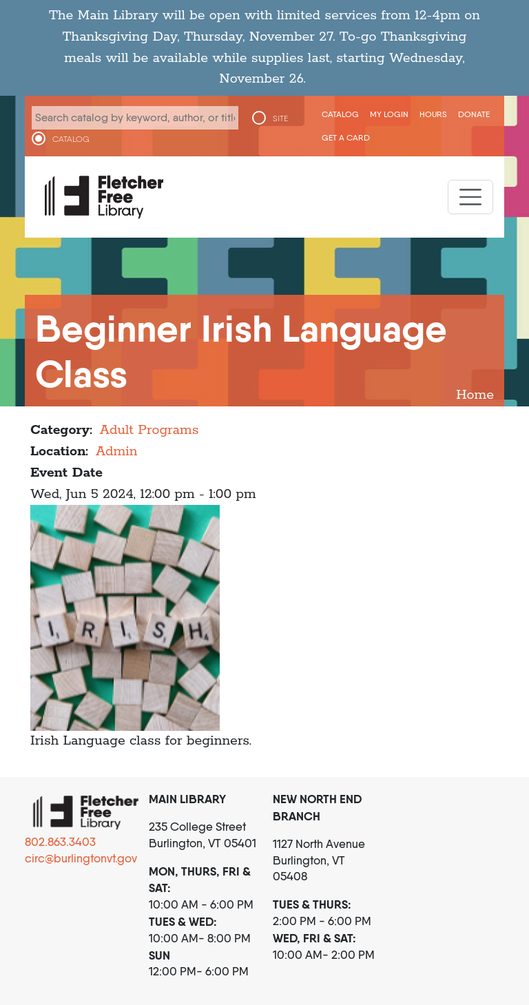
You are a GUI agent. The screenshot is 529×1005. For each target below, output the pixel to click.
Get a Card (346, 137)
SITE (280, 118)
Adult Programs (149, 430)
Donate (474, 114)
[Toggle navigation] (470, 197)
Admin (117, 451)
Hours (433, 114)
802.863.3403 (60, 842)
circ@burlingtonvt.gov (81, 858)
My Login (389, 114)
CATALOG (71, 139)
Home (475, 395)
